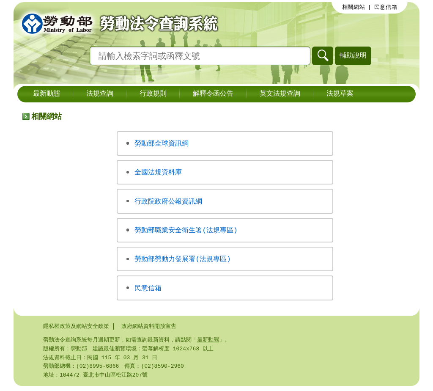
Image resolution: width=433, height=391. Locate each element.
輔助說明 (353, 55)
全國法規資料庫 (158, 172)
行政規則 (153, 94)
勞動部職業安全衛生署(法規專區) (185, 231)
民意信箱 (385, 7)
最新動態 (46, 94)
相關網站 (353, 7)
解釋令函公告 (213, 94)
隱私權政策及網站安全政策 (76, 329)
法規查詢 (99, 94)
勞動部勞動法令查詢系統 (117, 23)
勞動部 (79, 352)
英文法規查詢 (280, 94)
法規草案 (340, 94)
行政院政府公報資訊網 (168, 202)
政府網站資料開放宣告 (148, 329)
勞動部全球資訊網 (161, 143)
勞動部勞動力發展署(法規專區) (182, 260)
